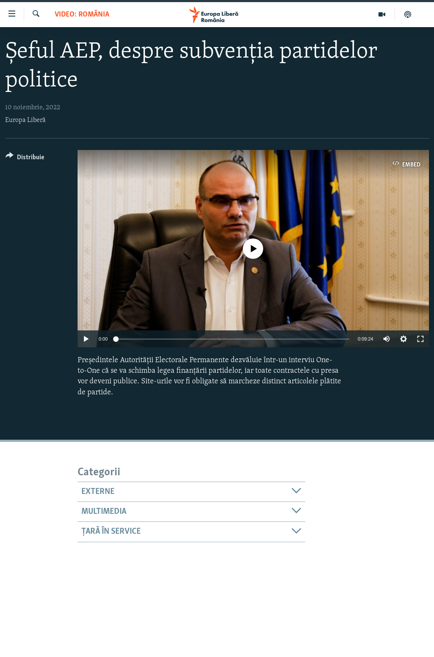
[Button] (25, 158)
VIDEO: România (82, 15)
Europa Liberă (25, 120)
